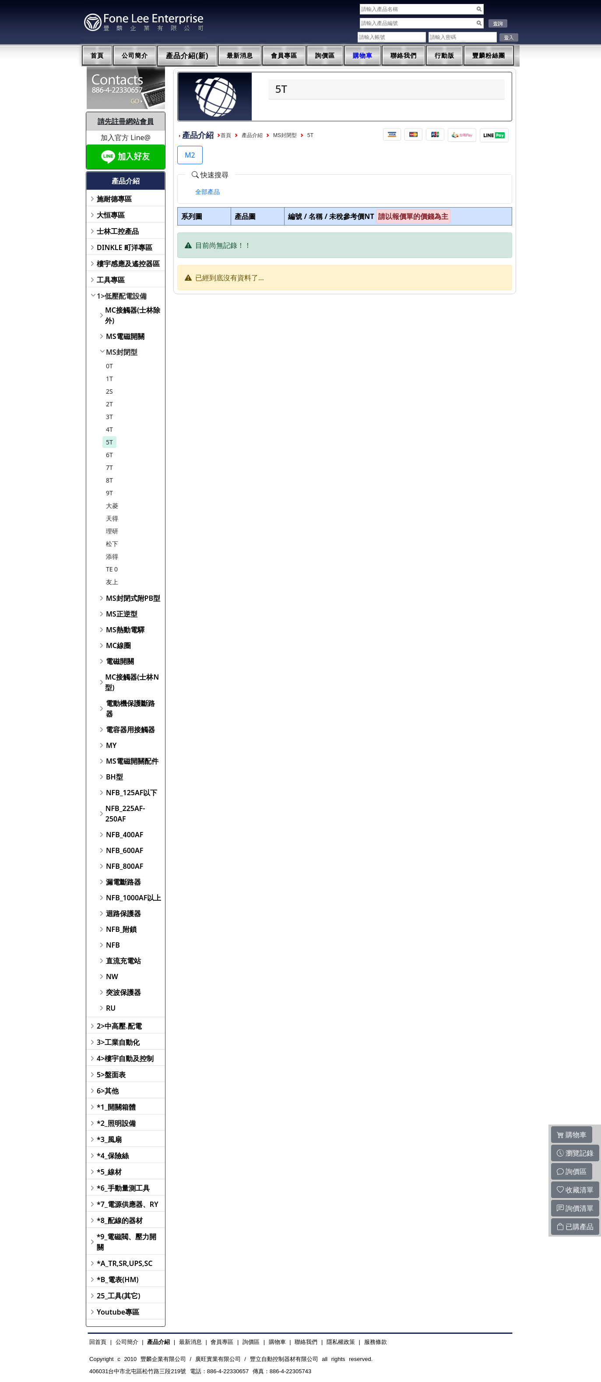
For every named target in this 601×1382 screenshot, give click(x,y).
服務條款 (375, 1342)
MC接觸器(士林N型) (132, 682)
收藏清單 (575, 1190)
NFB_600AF (124, 850)
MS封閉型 (121, 352)
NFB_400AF (124, 834)
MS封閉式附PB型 (133, 598)
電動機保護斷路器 (130, 708)
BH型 (114, 777)
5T (109, 442)
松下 (112, 543)
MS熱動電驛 (125, 630)
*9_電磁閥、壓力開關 (127, 1242)
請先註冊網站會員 (126, 121)
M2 (190, 155)
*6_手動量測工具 (123, 1188)
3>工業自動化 (118, 1042)
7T (109, 467)
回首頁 (97, 1342)
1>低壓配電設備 (122, 296)
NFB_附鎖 (121, 929)
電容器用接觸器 (130, 729)
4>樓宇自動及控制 (125, 1058)
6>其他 (108, 1091)
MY (111, 745)
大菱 (112, 505)
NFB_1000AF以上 (134, 898)
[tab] (207, 191)
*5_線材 (109, 1172)
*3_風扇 (109, 1139)
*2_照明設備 (116, 1123)
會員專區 (284, 55)
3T (109, 416)
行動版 (444, 55)
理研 (112, 531)
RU (111, 1008)
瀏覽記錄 (575, 1153)
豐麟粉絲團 (488, 55)
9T (109, 493)
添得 (112, 556)
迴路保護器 (123, 913)
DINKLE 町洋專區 (124, 247)
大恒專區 (111, 215)
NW (112, 976)
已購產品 (575, 1226)
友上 (112, 582)
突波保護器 (123, 992)
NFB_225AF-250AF (125, 814)
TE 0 (112, 569)
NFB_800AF (124, 866)
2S (109, 391)
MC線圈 (118, 645)
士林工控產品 (118, 231)
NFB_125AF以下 (131, 792)
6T (109, 455)
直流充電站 (123, 961)
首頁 (97, 55)
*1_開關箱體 (116, 1107)
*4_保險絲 (113, 1155)
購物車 (363, 55)
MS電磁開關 (125, 336)
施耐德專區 (114, 199)
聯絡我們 (403, 55)
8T (109, 480)
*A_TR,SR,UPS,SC (124, 1263)
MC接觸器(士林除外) (132, 315)
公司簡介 (135, 55)
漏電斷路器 (123, 882)
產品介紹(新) (187, 56)
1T (109, 378)
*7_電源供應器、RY (127, 1204)
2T (109, 404)
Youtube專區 (118, 1312)
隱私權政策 (341, 1342)
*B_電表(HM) (117, 1279)
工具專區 (111, 280)
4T (109, 429)
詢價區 (325, 55)
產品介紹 (252, 135)
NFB (113, 945)
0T (109, 366)
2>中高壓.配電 (119, 1026)
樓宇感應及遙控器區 (128, 263)
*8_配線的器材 (120, 1220)
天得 (112, 518)
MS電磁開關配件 (132, 761)
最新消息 (240, 55)
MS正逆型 (121, 614)
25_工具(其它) (118, 1296)
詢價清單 (575, 1208)
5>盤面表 (111, 1074)
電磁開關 (120, 661)
